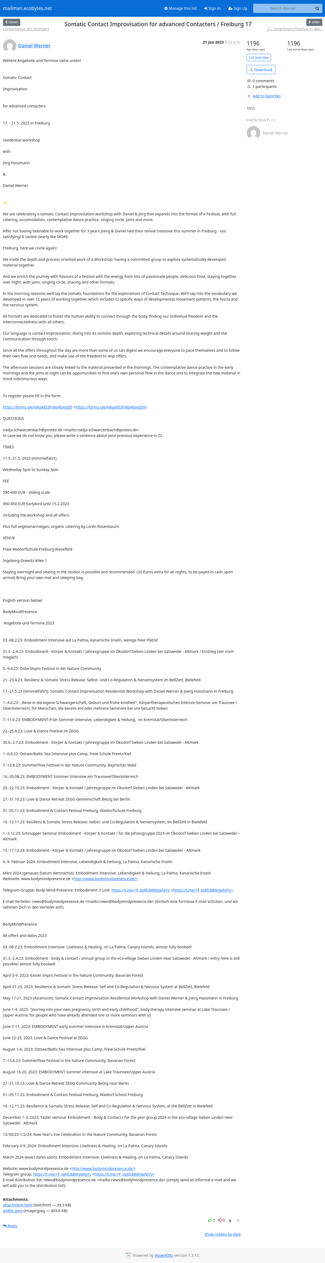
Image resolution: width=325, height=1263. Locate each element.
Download (261, 69)
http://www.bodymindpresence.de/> (106, 878)
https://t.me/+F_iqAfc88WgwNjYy (140, 890)
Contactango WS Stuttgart (26, 28)
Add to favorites (264, 95)
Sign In (212, 8)
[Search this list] (283, 8)
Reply (10, 1225)
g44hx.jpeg (13, 1210)
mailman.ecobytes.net (27, 8)
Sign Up (238, 8)
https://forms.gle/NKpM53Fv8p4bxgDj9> (111, 407)
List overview (259, 57)
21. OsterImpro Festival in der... (294, 28)
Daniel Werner (34, 45)
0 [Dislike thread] (222, 1220)
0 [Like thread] (212, 1220)
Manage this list (180, 8)
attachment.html (18, 1205)
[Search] (317, 8)
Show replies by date (222, 1234)
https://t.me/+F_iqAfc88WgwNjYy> (203, 890)
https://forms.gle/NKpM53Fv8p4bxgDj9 (38, 407)
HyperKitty (163, 1255)
